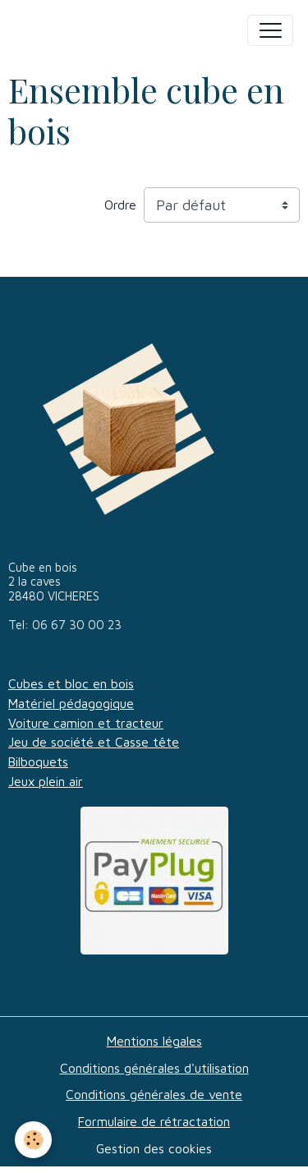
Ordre (120, 204)
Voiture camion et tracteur (85, 722)
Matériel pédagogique (71, 703)
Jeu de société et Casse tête (93, 741)
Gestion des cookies (154, 1148)
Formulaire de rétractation (154, 1121)
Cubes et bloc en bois (71, 683)
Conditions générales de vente (154, 1094)
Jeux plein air (45, 781)
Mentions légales (154, 1040)
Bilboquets (38, 761)
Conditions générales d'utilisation (154, 1067)
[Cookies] (33, 1139)
